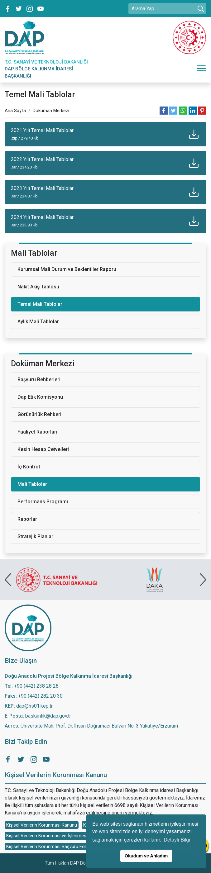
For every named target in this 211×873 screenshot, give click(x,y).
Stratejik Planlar (35, 536)
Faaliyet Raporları (37, 432)
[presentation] (8, 579)
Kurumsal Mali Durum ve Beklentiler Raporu (66, 269)
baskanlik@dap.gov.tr (48, 716)
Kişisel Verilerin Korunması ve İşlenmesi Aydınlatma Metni (65, 835)
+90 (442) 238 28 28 (36, 686)
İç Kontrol (28, 467)
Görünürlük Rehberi (39, 414)
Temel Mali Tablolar (39, 304)
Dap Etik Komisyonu (40, 397)
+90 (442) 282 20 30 (40, 696)
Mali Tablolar (32, 484)
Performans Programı (42, 502)
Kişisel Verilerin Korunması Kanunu (41, 825)
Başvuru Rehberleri (38, 379)
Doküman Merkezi (51, 110)
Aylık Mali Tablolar (38, 322)
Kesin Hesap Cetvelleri (43, 449)
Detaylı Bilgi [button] (177, 839)
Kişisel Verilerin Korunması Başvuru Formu (49, 846)
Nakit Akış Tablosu (38, 287)
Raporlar (27, 519)
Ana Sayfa (15, 110)
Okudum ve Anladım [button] (146, 855)
